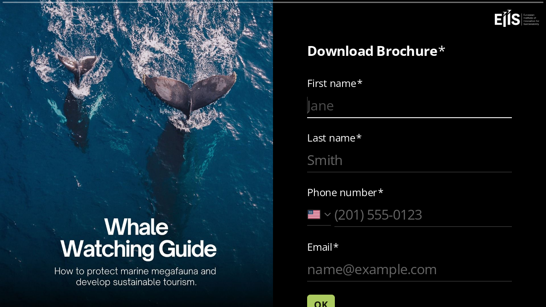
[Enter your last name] (409, 160)
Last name (334, 138)
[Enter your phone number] (423, 214)
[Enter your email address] (409, 269)
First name (334, 83)
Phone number (345, 192)
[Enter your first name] (409, 105)
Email (323, 247)
